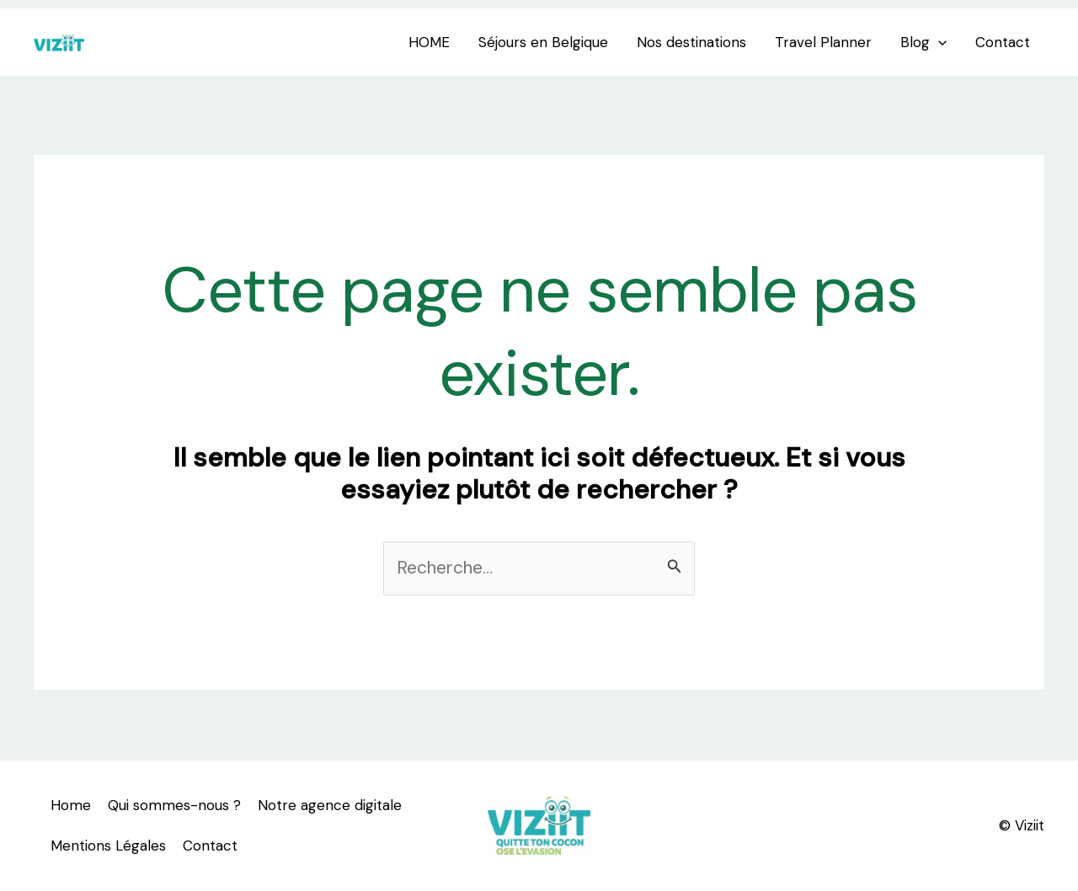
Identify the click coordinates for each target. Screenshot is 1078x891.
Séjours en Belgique (543, 42)
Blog (923, 42)
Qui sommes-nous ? (174, 805)
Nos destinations (691, 42)
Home (71, 805)
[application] (938, 42)
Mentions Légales (108, 845)
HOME (429, 42)
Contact (1002, 42)
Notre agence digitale (330, 805)
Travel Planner (823, 42)
